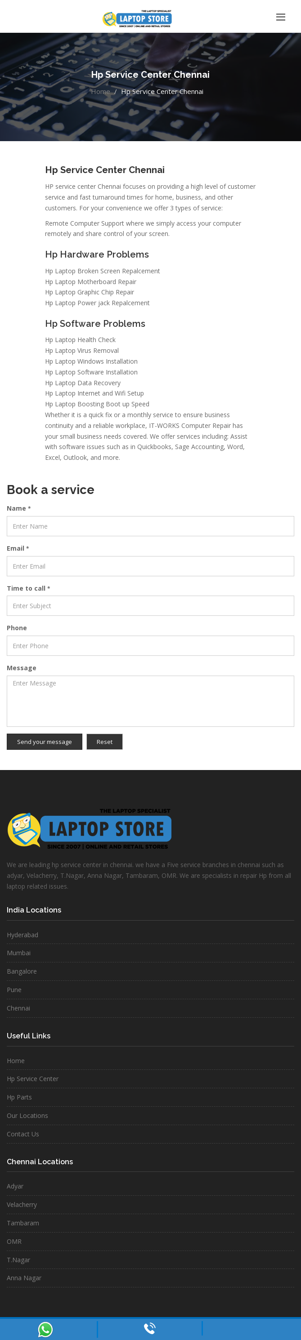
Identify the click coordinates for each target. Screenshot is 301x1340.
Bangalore (22, 971)
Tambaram (23, 1223)
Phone (17, 627)
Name (19, 508)
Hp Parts (19, 1097)
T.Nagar (18, 1259)
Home (100, 91)
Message (21, 667)
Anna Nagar (24, 1277)
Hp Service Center (32, 1078)
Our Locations (27, 1115)
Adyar (15, 1186)
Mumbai (19, 952)
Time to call (28, 588)
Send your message (44, 742)
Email (18, 548)
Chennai (18, 1008)
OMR (14, 1241)
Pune (14, 989)
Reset (104, 742)
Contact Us (23, 1134)
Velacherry (22, 1204)
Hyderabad (22, 934)
